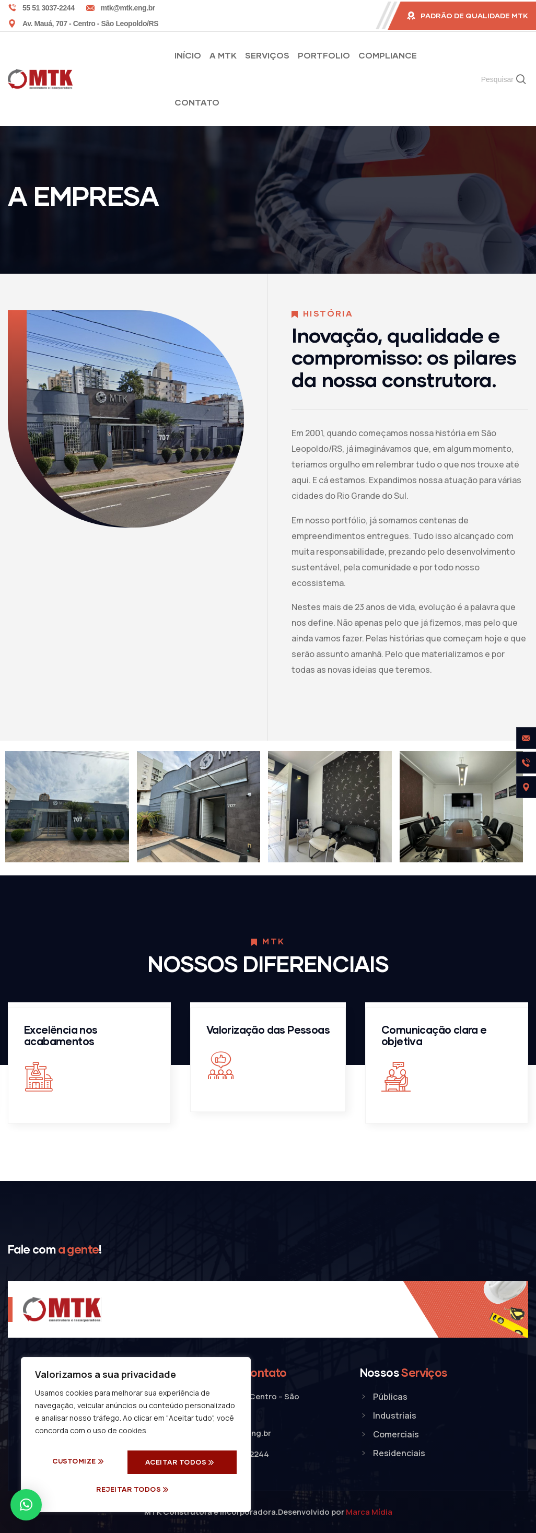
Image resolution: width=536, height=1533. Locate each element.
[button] (26, 1504)
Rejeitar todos (175, 1462)
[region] (136, 1437)
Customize (74, 1462)
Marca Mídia (369, 1511)
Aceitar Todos (132, 1488)
